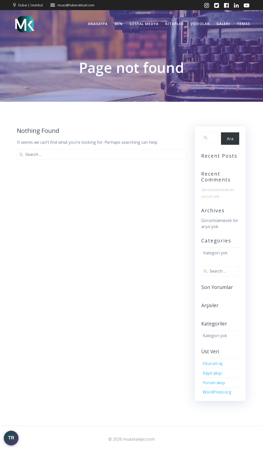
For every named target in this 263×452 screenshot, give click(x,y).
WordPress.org (217, 392)
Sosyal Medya (143, 23)
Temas (243, 23)
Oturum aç (213, 363)
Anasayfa (98, 23)
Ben (119, 23)
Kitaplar (174, 23)
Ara (230, 138)
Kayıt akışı (212, 373)
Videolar (200, 23)
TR (11, 437)
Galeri (223, 23)
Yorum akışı (214, 382)
